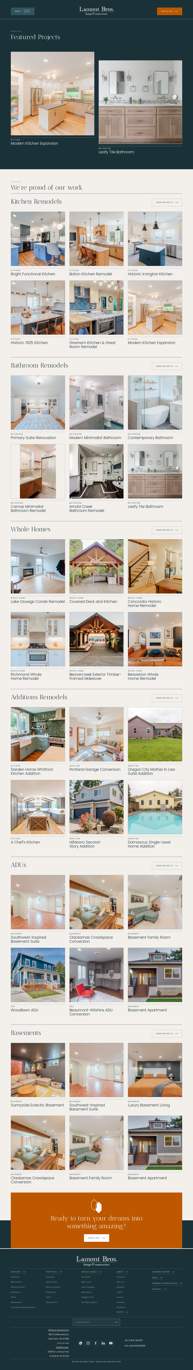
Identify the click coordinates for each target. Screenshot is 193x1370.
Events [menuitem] (120, 1297)
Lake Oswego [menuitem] (88, 1287)
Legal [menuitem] (155, 1278)
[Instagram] (88, 1343)
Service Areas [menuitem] (89, 1272)
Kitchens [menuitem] (15, 1277)
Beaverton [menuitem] (86, 1292)
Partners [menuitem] (121, 1307)
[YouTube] (110, 1343)
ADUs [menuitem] (13, 1297)
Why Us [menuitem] (120, 1282)
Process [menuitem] (121, 1277)
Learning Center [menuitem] (161, 1272)
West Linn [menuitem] (86, 1282)
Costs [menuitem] (120, 1312)
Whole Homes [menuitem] (18, 1287)
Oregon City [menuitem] (87, 1297)
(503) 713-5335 (63, 1343)
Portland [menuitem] (85, 1277)
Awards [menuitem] (120, 1287)
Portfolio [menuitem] (51, 1272)
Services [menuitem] (15, 1272)
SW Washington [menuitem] (89, 1302)
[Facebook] (95, 1343)
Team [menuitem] (120, 1292)
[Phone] (80, 1343)
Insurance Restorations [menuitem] (23, 1307)
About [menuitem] (120, 1272)
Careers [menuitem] (121, 1302)
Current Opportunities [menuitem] (165, 1283)
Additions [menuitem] (16, 1292)
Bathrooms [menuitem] (16, 1282)
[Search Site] (96, 1322)
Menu (22, 11)
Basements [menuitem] (17, 1302)
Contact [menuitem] (157, 1289)
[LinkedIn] (103, 1343)
